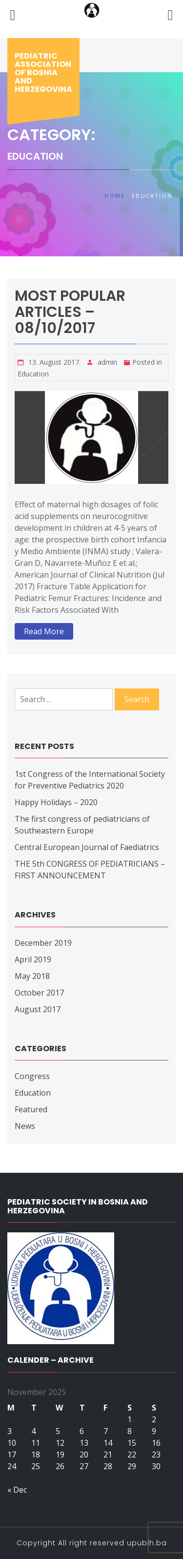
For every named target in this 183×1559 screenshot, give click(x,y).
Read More (44, 631)
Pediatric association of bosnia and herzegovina (43, 72)
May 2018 (32, 976)
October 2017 (39, 992)
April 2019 (33, 959)
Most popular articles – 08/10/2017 (70, 312)
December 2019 (43, 942)
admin (107, 362)
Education (33, 373)
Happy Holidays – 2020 (56, 802)
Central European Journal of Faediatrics (87, 847)
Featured (31, 1109)
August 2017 (38, 1009)
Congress (32, 1076)
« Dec (17, 1489)
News (25, 1126)
